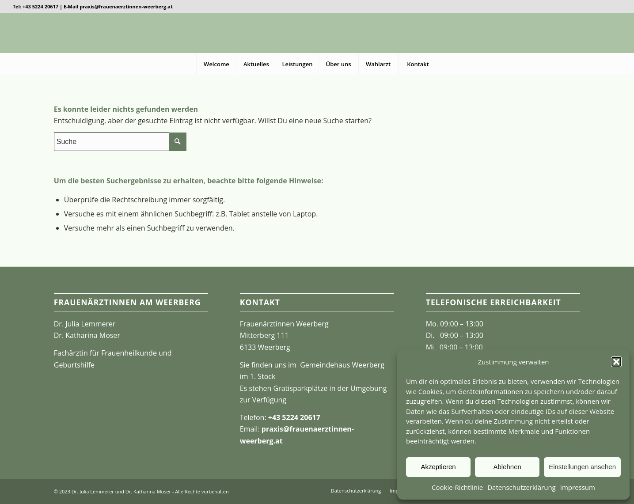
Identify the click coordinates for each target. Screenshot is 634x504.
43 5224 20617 (296, 417)
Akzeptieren (438, 466)
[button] (616, 361)
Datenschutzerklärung (521, 487)
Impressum (577, 487)
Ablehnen (507, 466)
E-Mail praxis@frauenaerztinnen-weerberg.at (118, 6)
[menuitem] (216, 64)
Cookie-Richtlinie (457, 487)
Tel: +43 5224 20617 (35, 6)
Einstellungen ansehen (582, 466)
